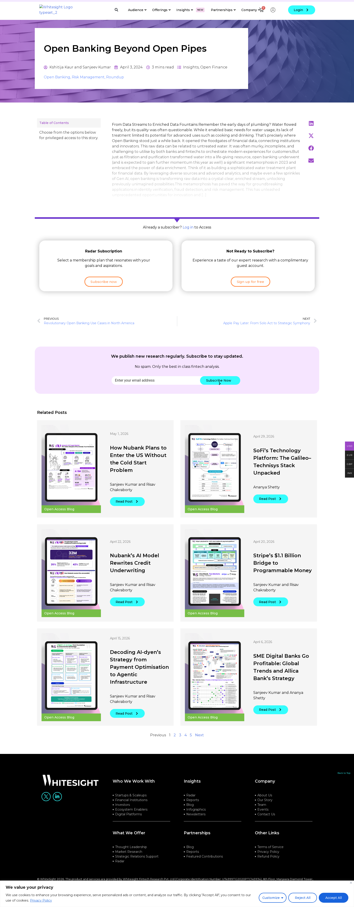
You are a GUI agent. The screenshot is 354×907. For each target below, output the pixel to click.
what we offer (129, 838)
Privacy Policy (41, 900)
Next (199, 740)
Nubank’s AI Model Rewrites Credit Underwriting (134, 568)
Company (250, 10)
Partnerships (223, 10)
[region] (177, 894)
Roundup (115, 82)
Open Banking (57, 82)
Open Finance (213, 72)
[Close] (351, 883)
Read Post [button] (127, 507)
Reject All (302, 898)
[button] (116, 10)
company (265, 786)
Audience (137, 10)
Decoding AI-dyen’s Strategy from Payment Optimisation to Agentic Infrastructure (139, 673)
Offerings (161, 10)
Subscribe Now (218, 387)
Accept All (333, 898)
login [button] (302, 10)
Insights (190, 10)
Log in (188, 233)
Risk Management (88, 82)
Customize (271, 898)
